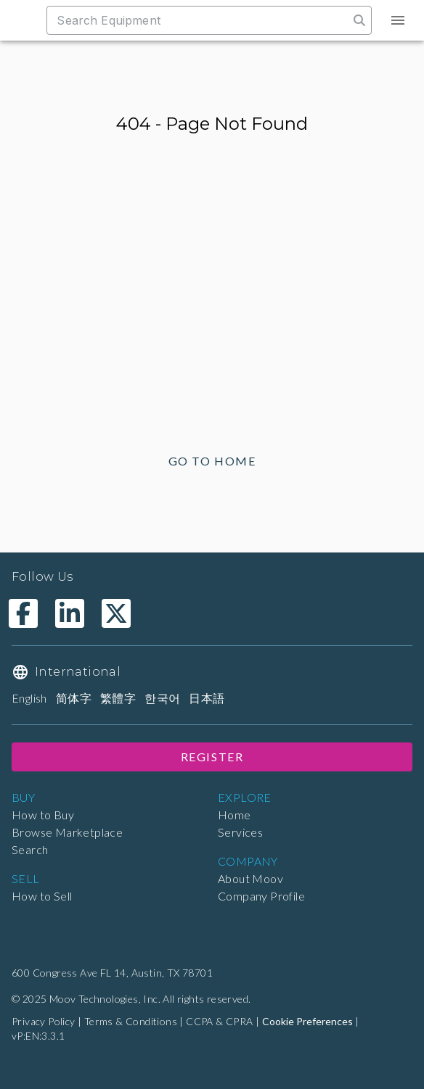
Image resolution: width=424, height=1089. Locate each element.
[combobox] (205, 20)
